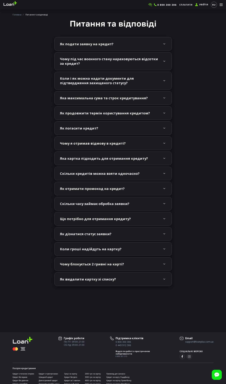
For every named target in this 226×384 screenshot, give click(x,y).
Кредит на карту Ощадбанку (118, 377)
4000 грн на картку (93, 380)
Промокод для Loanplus (115, 374)
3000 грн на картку (93, 377)
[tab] (113, 44)
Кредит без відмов (20, 377)
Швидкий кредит (46, 377)
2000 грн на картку (93, 374)
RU (214, 4)
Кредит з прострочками (48, 374)
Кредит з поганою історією (23, 374)
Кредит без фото (70, 377)
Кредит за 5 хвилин (72, 380)
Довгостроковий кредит (48, 380)
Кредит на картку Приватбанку (118, 380)
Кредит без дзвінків (20, 380)
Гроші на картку (70, 374)
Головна (17, 14)
